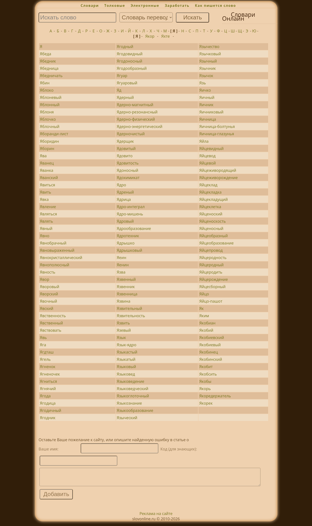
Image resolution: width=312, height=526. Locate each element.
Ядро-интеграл (131, 206)
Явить (45, 192)
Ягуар (122, 75)
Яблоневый (51, 97)
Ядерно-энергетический (139, 126)
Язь (202, 82)
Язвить (123, 323)
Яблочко (48, 119)
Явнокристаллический (61, 257)
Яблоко (47, 90)
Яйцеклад (208, 184)
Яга (43, 344)
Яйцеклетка (210, 206)
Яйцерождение (213, 279)
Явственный (51, 323)
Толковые (114, 5)
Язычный (208, 61)
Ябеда (45, 53)
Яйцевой (207, 163)
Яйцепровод (211, 250)
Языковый (126, 366)
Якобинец (208, 352)
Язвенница (127, 293)
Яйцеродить (210, 272)
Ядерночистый (131, 133)
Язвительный (129, 308)
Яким (204, 315)
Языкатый (126, 359)
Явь (43, 337)
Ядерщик (125, 141)
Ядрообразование (134, 228)
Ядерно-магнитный (135, 104)
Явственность (53, 315)
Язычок (206, 75)
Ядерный (125, 97)
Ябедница (49, 68)
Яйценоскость (212, 221)
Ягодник (48, 417)
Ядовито (125, 155)
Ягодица (48, 403)
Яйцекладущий (213, 199)
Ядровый (125, 221)
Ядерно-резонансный (137, 112)
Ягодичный (50, 410)
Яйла (204, 141)
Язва (121, 272)
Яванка (46, 170)
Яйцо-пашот (210, 301)
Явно (44, 235)
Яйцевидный (211, 148)
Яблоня (47, 112)
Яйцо (204, 293)
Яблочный (50, 126)
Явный (46, 228)
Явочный (48, 301)
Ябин (45, 82)
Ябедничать (51, 75)
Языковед (126, 374)
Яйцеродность (212, 257)
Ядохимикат (128, 177)
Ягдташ (47, 352)
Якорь (205, 388)
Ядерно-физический (136, 119)
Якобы (205, 381)
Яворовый (49, 286)
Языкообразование (135, 410)
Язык (121, 337)
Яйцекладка (210, 192)
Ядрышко (126, 243)
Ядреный (125, 192)
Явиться (47, 184)
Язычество (209, 46)
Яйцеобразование (216, 243)
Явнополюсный (54, 264)
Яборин (47, 148)
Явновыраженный (57, 250)
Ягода (45, 395)
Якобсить (208, 374)
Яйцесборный (212, 286)
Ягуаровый (127, 82)
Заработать (177, 5)
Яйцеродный (211, 264)
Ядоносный (127, 170)
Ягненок (48, 366)
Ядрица (124, 199)
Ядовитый (126, 148)
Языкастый (127, 352)
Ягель (45, 359)
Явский (46, 308)
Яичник (206, 104)
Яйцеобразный (213, 235)
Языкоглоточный (133, 395)
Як (201, 308)
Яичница (207, 119)
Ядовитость (127, 163)
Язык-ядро (126, 344)
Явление (48, 206)
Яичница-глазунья (216, 133)
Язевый (124, 330)
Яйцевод (207, 155)
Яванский (49, 177)
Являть (46, 221)
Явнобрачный (53, 243)
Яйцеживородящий (217, 170)
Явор (44, 279)
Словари (90, 5)
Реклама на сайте (156, 516)
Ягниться (48, 381)
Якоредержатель (215, 395)
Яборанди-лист (54, 133)
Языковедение (130, 381)
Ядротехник (128, 235)
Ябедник (48, 61)
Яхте (165, 36)
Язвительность (131, 315)
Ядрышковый (129, 250)
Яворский (49, 293)
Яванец (47, 163)
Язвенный (126, 279)
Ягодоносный (129, 61)
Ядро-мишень (130, 214)
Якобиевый (210, 344)
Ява (43, 155)
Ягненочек (50, 374)
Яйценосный (211, 228)
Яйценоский (210, 214)
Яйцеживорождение (218, 177)
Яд (119, 90)
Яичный (207, 97)
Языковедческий (132, 388)
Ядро (121, 184)
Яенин (123, 264)
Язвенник (126, 286)
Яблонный (50, 104)
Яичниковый (211, 112)
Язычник (207, 68)
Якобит (206, 366)
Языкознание (129, 403)
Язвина (123, 301)
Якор (150, 36)
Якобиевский (211, 337)
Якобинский (210, 359)
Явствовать (50, 330)
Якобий (206, 330)
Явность (47, 272)
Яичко (205, 90)
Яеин (121, 257)
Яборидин (49, 141)
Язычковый (210, 53)
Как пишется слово (215, 5)
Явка (44, 199)
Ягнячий (48, 388)
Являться (48, 214)
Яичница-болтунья (217, 126)
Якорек (206, 403)
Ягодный (125, 46)
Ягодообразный (132, 68)
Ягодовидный (129, 53)
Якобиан (207, 323)
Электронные (145, 5)
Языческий (127, 417)
